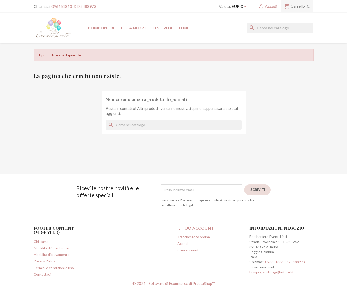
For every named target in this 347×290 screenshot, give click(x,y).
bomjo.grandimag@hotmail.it (271, 272)
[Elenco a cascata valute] (240, 7)
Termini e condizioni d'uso (54, 268)
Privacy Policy (44, 261)
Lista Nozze (134, 27)
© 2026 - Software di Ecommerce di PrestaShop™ (173, 283)
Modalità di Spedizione (51, 248)
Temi (183, 27)
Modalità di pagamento (51, 254)
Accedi (182, 243)
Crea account (188, 250)
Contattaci (42, 274)
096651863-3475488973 (73, 6)
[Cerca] (280, 28)
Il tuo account (195, 228)
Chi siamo (41, 241)
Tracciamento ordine (193, 237)
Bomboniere (101, 27)
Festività (162, 27)
